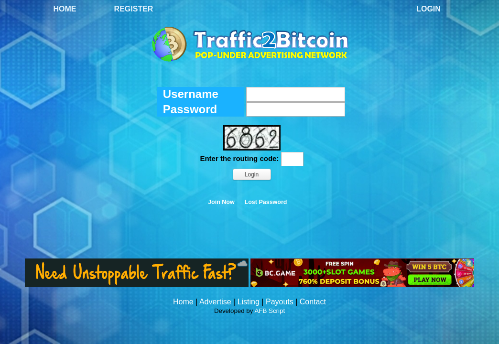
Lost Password (266, 202)
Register (133, 9)
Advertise (215, 302)
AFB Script (269, 310)
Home (65, 9)
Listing (249, 302)
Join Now (221, 202)
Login (428, 9)
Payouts (279, 302)
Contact (313, 302)
